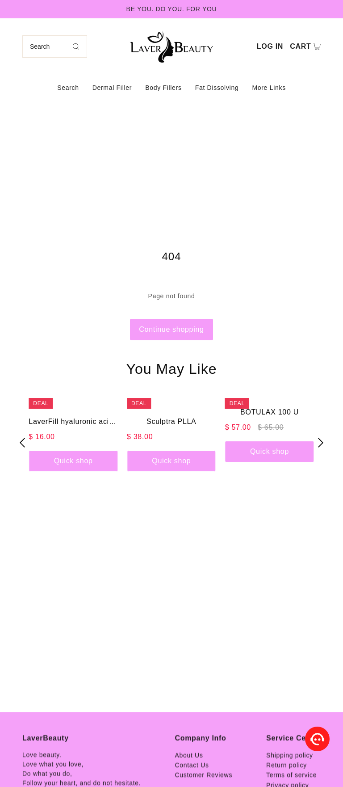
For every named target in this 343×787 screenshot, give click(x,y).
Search (68, 87)
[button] (22, 443)
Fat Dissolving (217, 87)
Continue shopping (171, 329)
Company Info (200, 769)
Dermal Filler (112, 87)
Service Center (293, 769)
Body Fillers (163, 87)
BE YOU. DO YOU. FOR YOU (171, 9)
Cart (300, 46)
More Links (268, 87)
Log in (270, 46)
